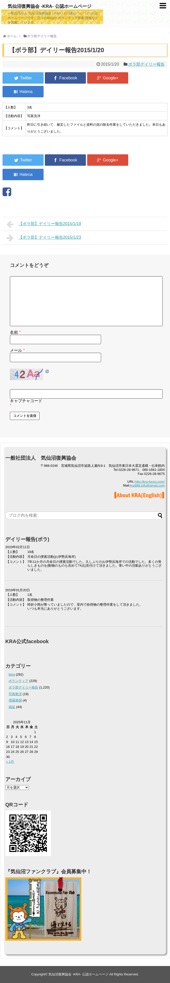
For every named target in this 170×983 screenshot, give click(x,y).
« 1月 (10, 762)
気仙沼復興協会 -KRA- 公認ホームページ (49, 6)
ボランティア (18, 681)
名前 (15, 332)
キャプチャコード (26, 401)
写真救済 (15, 694)
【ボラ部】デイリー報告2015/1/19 (44, 224)
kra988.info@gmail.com (147, 485)
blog (12, 674)
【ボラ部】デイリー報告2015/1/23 (44, 238)
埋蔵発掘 (15, 700)
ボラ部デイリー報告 (146, 64)
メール (17, 350)
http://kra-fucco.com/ (150, 482)
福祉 (12, 707)
